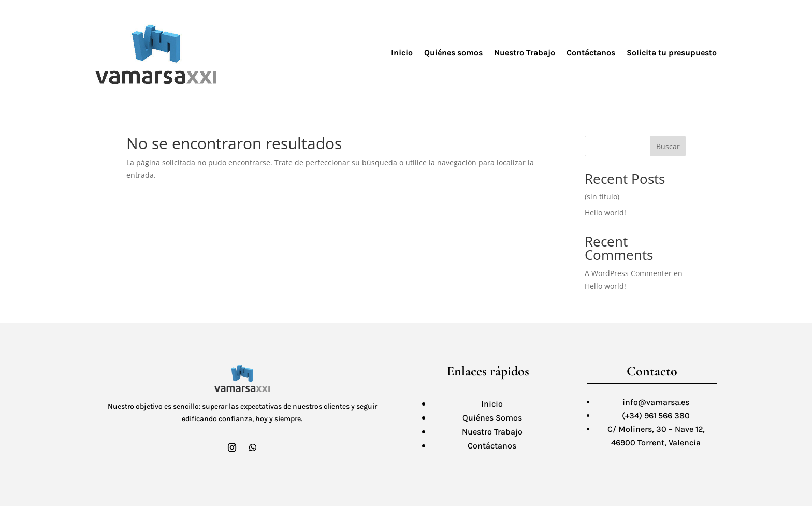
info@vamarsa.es (655, 402)
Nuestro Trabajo (524, 52)
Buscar (668, 146)
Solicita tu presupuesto (672, 52)
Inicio (402, 52)
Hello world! (605, 213)
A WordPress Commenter (628, 273)
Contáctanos (591, 52)
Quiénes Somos (492, 418)
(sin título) (602, 196)
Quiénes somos (453, 52)
